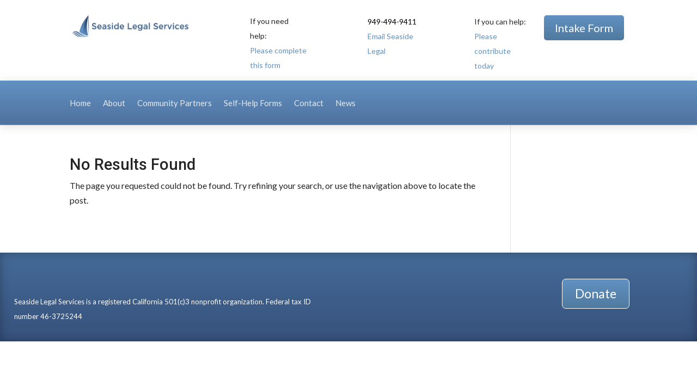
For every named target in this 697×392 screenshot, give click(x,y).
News (345, 103)
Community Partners (174, 103)
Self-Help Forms (253, 103)
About (114, 103)
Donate (595, 293)
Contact (308, 103)
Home (80, 103)
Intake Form (584, 27)
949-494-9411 (392, 21)
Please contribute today (492, 51)
